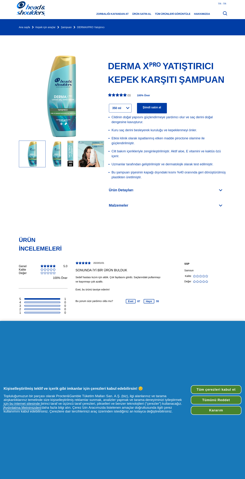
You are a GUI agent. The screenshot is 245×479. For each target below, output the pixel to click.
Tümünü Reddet (216, 400)
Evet (130, 301)
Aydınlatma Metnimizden (22, 407)
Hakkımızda (202, 14)
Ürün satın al (141, 14)
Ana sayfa (24, 27)
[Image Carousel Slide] (61, 154)
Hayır (149, 301)
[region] (122, 400)
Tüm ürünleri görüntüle (172, 14)
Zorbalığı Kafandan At (112, 14)
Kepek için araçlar (45, 27)
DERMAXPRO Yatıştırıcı (90, 27)
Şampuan (66, 27)
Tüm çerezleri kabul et (216, 389)
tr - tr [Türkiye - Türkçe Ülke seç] (222, 3)
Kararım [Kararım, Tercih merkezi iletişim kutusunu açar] (216, 410)
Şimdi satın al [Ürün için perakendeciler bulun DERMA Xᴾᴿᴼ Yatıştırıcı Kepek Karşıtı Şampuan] (152, 107)
